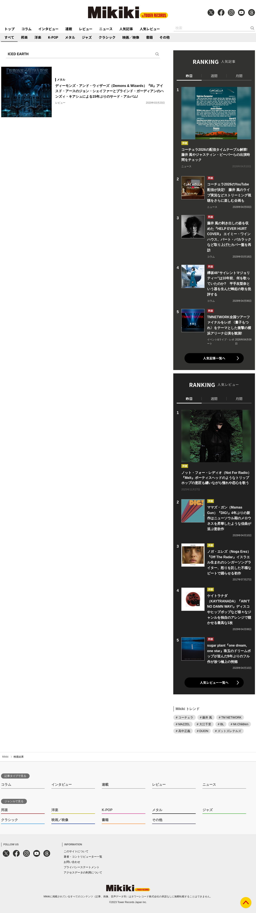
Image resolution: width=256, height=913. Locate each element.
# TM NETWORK (230, 717)
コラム (26, 28)
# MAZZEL (183, 724)
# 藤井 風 (206, 717)
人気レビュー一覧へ (214, 682)
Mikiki (5, 756)
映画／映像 (130, 37)
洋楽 (37, 37)
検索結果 (19, 756)
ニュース (106, 28)
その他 (165, 37)
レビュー (85, 28)
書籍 (149, 37)
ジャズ (87, 37)
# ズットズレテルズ (228, 731)
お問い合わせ (72, 862)
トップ (9, 28)
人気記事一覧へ (214, 358)
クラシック (107, 37)
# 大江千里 (204, 724)
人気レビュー (150, 28)
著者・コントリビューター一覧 (83, 856)
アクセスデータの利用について (83, 872)
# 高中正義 (183, 731)
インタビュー (48, 28)
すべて (9, 37)
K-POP (53, 37)
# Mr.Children (239, 724)
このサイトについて (76, 851)
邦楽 (24, 37)
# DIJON (202, 731)
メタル (70, 37)
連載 (68, 28)
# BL (221, 724)
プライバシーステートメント (81, 867)
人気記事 (126, 28)
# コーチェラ (184, 717)
